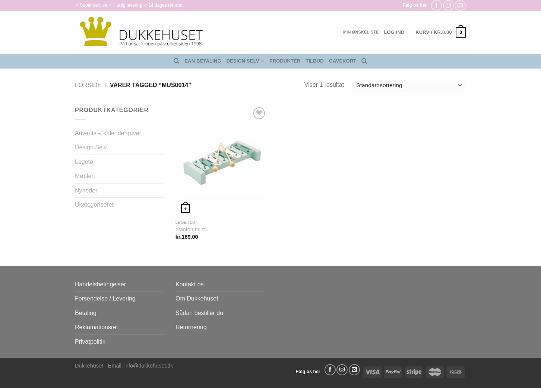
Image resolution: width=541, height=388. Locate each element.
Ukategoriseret (94, 204)
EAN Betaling (203, 61)
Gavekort (343, 61)
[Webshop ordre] (409, 85)
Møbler (84, 176)
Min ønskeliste (361, 32)
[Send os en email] (460, 5)
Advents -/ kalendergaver (108, 133)
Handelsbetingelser (100, 284)
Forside (88, 85)
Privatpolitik (90, 341)
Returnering (191, 327)
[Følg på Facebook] (436, 5)
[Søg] (176, 61)
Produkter (284, 61)
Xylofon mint (190, 229)
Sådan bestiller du (199, 313)
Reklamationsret (96, 327)
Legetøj (85, 162)
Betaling (86, 313)
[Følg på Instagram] (448, 5)
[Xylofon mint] (221, 160)
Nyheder (86, 190)
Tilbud (314, 61)
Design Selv (245, 61)
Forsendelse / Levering (105, 298)
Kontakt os (189, 284)
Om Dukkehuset (196, 298)
